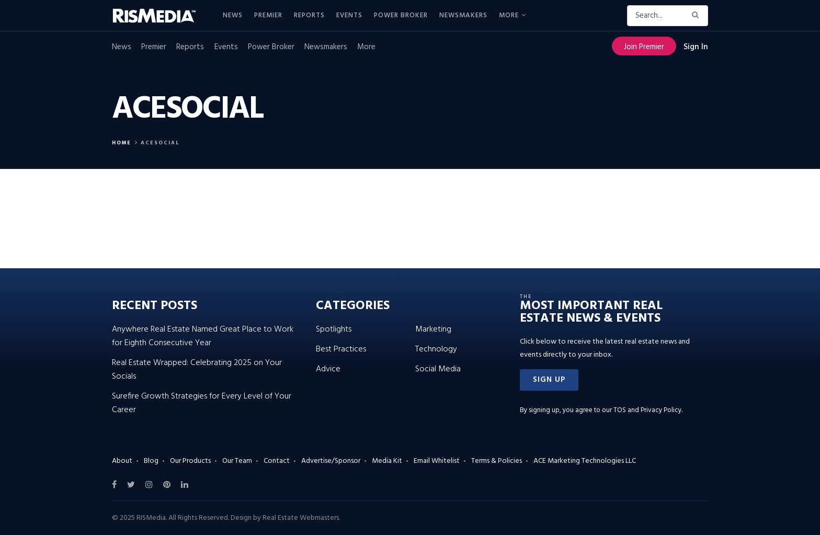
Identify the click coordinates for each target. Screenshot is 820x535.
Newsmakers (463, 15)
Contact (277, 461)
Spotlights (333, 329)
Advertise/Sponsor (330, 461)
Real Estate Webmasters (301, 518)
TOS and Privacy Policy (647, 410)
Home (121, 143)
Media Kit (387, 461)
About (122, 461)
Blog (151, 461)
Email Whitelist (437, 461)
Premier (268, 15)
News (233, 15)
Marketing (433, 329)
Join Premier (644, 47)
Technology (436, 349)
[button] (549, 380)
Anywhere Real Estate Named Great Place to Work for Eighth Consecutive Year (202, 336)
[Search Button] (697, 15)
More (509, 15)
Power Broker (401, 15)
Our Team (237, 461)
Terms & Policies (496, 461)
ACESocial (160, 143)
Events (349, 15)
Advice (328, 369)
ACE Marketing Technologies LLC (584, 461)
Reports (309, 15)
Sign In (696, 47)
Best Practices (341, 349)
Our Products (190, 461)
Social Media (438, 369)
